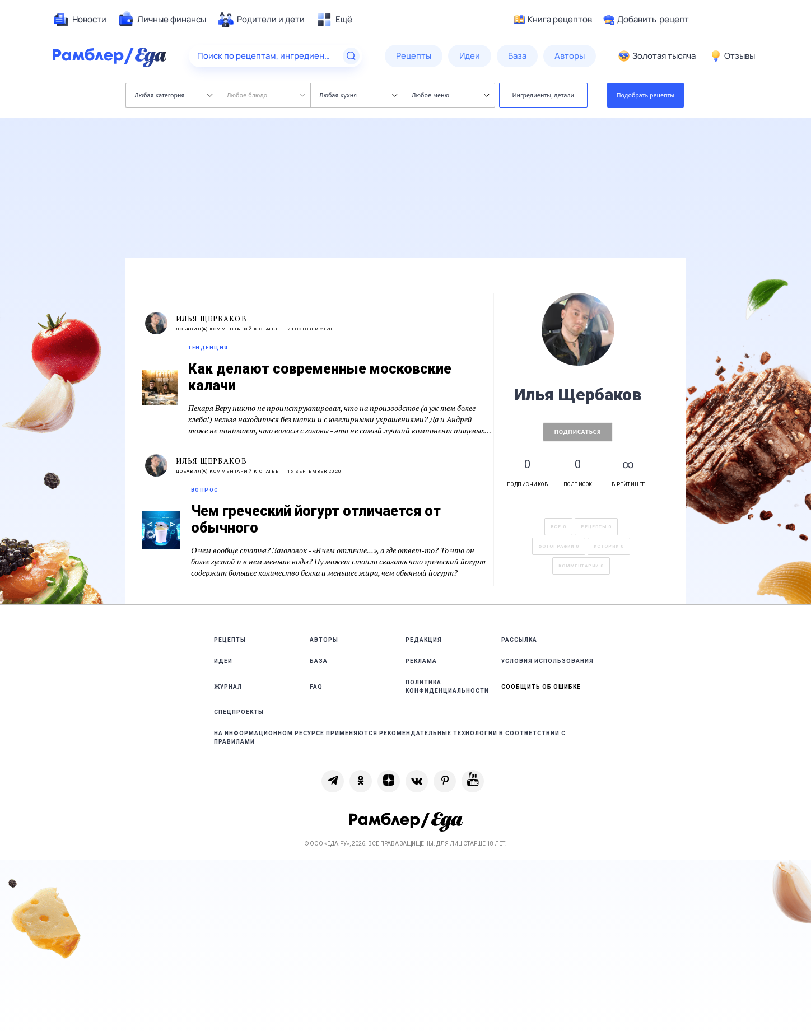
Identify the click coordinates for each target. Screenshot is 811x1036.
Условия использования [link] (547, 661)
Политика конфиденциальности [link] (447, 686)
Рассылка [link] (519, 640)
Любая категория (173, 95)
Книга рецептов (553, 19)
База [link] (319, 661)
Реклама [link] (421, 661)
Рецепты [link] (230, 640)
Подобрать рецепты (646, 95)
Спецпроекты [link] (239, 712)
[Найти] (351, 56)
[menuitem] (79, 19)
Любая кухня (358, 95)
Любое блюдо (266, 95)
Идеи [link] (223, 661)
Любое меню (450, 95)
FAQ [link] (316, 687)
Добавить (646, 19)
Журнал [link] (228, 687)
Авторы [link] (324, 640)
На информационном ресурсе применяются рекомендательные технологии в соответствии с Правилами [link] (390, 737)
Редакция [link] (424, 640)
